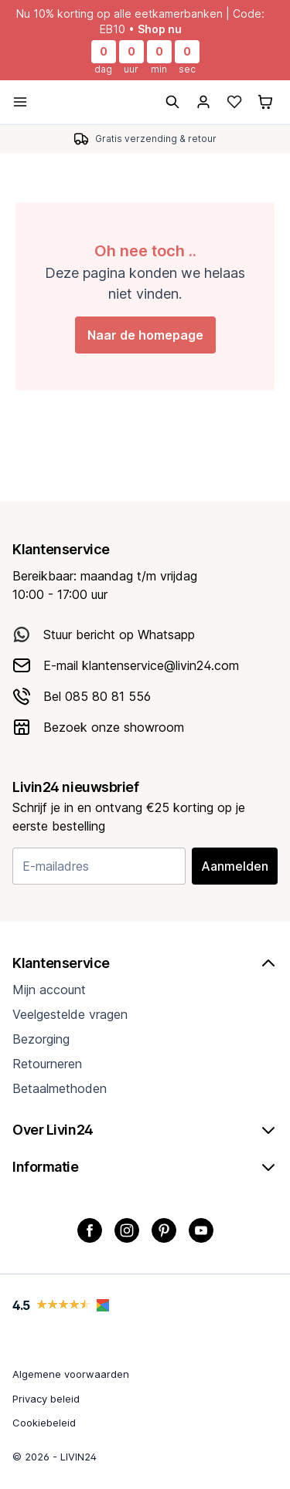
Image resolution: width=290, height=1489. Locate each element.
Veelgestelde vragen (70, 1014)
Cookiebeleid (44, 1422)
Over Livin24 (145, 1130)
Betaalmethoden (59, 1088)
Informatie (145, 1167)
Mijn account (49, 989)
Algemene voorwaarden (70, 1374)
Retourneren (47, 1064)
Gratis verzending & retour (156, 138)
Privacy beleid (46, 1399)
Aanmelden (234, 866)
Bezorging (41, 1039)
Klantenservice (145, 963)
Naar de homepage (145, 335)
